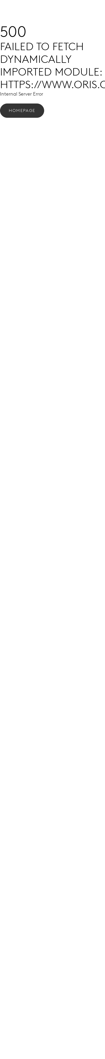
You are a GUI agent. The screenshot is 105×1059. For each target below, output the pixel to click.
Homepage (22, 110)
